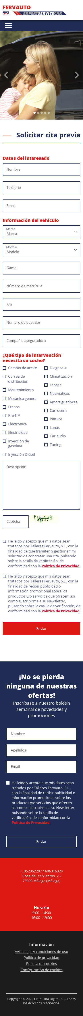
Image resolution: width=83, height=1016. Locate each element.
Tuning (53, 444)
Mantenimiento (18, 389)
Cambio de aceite (20, 367)
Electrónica (15, 424)
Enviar (41, 628)
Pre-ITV (11, 415)
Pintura (53, 418)
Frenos (11, 406)
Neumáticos (57, 393)
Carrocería (56, 410)
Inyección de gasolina (16, 443)
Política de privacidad (41, 957)
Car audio (55, 436)
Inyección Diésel (19, 454)
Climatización (58, 376)
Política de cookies (41, 963)
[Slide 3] (45, 112)
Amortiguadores (60, 402)
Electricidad (15, 432)
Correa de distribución (16, 379)
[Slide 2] (42, 112)
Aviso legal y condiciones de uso (41, 951)
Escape (53, 385)
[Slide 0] (34, 112)
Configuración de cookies (42, 969)
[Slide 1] (38, 112)
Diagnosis (55, 367)
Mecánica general (20, 398)
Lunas (52, 427)
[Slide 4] (49, 112)
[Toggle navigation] (9, 25)
